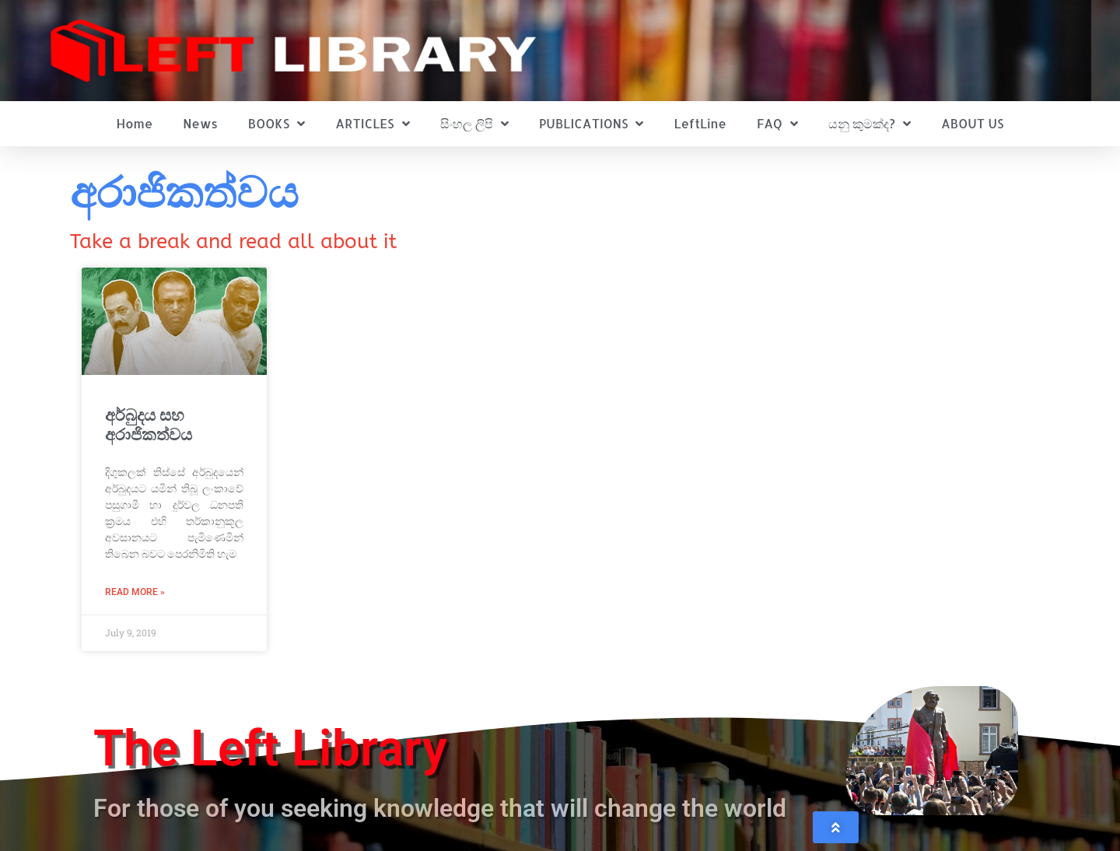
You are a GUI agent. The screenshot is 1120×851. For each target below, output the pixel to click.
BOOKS (276, 124)
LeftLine (700, 123)
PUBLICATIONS (591, 124)
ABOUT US (972, 123)
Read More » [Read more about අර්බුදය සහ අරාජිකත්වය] (135, 592)
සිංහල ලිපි (474, 124)
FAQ (777, 124)
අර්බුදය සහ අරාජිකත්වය (148, 425)
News (200, 123)
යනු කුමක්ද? (869, 124)
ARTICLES (372, 124)
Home (135, 123)
